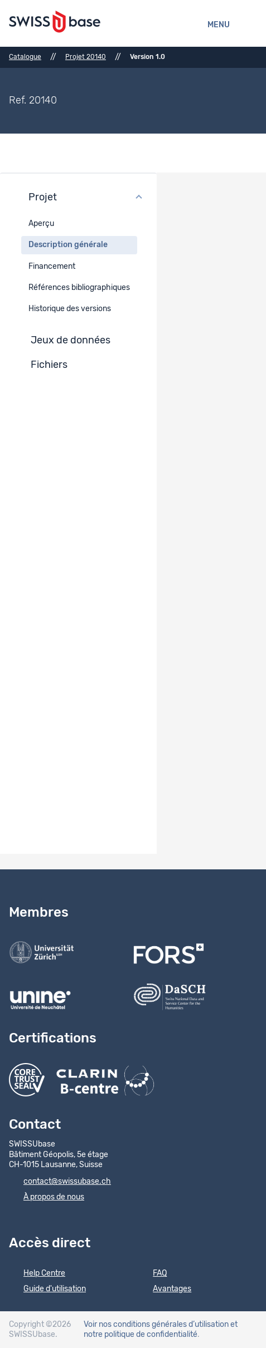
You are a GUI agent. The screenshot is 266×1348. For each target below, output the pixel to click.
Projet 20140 (85, 56)
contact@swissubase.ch (60, 1182)
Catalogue (25, 56)
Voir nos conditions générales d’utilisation (156, 1325)
